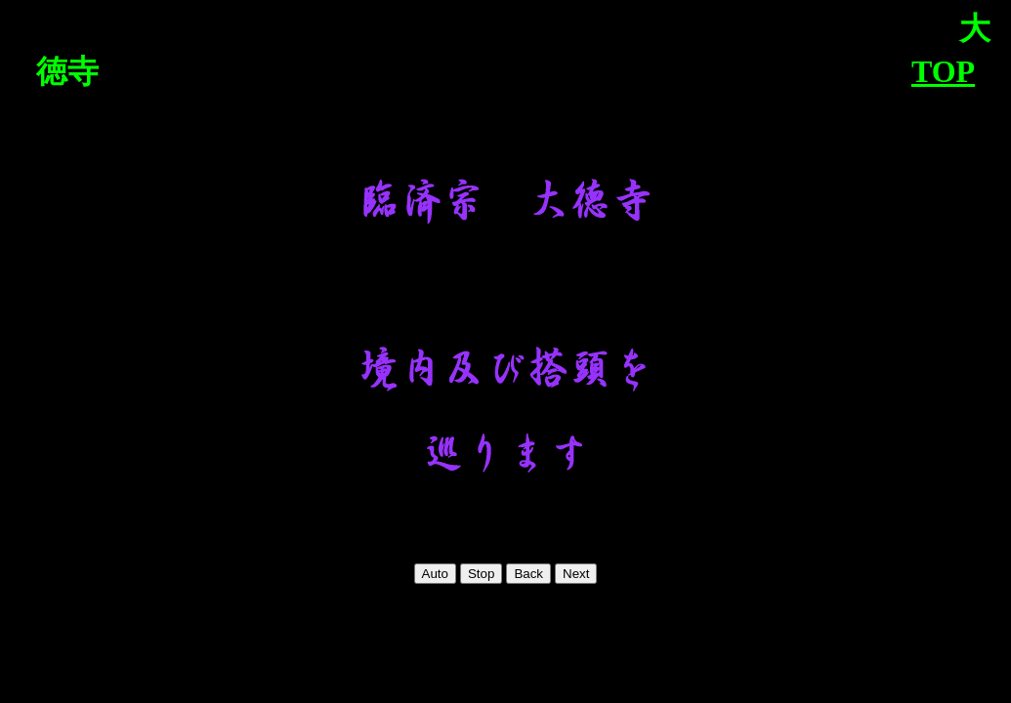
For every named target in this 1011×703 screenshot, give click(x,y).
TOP (943, 71)
